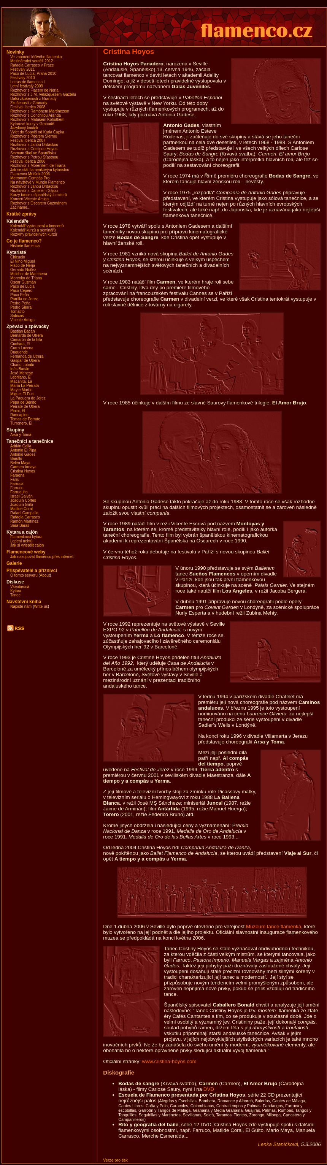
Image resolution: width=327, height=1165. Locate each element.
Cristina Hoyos (22, 471)
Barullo (16, 458)
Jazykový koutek (24, 128)
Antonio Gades (22, 454)
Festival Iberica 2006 (27, 161)
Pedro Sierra (21, 307)
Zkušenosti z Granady (28, 103)
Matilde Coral (21, 509)
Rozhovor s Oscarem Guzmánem (38, 203)
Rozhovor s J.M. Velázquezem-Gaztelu (43, 94)
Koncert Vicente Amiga (29, 199)
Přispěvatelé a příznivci (31, 570)
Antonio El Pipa (23, 450)
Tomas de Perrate (25, 419)
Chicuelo (17, 257)
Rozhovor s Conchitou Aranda (35, 115)
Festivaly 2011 (22, 69)
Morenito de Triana (26, 278)
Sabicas (17, 316)
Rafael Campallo (24, 513)
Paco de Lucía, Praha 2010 (33, 73)
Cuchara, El (20, 344)
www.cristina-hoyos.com (169, 1061)
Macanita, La (21, 381)
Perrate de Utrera (25, 406)
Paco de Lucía (22, 286)
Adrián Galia (20, 446)
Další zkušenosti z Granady (33, 99)
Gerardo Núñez (23, 270)
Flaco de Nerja (22, 265)
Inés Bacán (19, 369)
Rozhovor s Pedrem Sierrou (33, 136)
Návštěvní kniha (23, 601)
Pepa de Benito (23, 402)
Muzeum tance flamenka (273, 926)
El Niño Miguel (22, 261)
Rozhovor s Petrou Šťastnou (34, 157)
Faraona (17, 475)
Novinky (15, 52)
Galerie (14, 563)
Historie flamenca (25, 246)
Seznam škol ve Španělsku (33, 153)
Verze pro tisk (115, 1160)
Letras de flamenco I (27, 82)
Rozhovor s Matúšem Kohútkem (37, 119)
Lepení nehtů (21, 541)
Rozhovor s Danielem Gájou (34, 191)
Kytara (15, 591)
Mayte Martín (21, 390)
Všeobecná (19, 587)
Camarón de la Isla (26, 340)
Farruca (16, 484)
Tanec (15, 595)
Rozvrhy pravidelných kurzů (33, 234)
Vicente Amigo (22, 320)
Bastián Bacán (22, 331)
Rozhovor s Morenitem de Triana (37, 165)
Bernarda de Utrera (26, 335)
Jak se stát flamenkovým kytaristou (39, 170)
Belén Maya (20, 463)
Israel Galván (21, 496)
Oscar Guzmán (23, 282)
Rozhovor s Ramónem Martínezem (39, 111)
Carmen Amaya (23, 467)
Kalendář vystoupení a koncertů (37, 226)
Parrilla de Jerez (24, 299)
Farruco (16, 488)
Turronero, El (21, 423)
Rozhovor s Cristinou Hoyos (33, 149)
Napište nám (21, 606)
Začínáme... (20, 207)
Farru (14, 479)
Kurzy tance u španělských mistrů (38, 195)
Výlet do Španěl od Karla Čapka (37, 132)
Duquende (19, 352)
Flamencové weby (26, 552)
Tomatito (17, 311)
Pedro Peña (20, 303)
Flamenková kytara (26, 537)
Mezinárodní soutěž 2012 (31, 61)
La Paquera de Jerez (28, 398)
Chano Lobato (22, 365)
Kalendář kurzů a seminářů (33, 230)
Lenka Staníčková (278, 1144)
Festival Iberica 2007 (27, 140)
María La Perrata (24, 386)
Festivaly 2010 (22, 78)
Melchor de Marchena (28, 274)
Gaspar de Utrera (25, 360)
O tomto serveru (24, 575)
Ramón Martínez (24, 521)
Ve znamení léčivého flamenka (36, 57)
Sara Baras (19, 525)
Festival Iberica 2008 (27, 107)
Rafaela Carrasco (25, 517)
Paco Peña (19, 295)
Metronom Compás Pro (29, 178)
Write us (41, 606)
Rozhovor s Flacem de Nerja (34, 90)
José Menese (21, 373)
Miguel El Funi (22, 394)
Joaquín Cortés (23, 500)
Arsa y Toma (20, 435)
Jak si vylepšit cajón (27, 545)
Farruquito (19, 492)
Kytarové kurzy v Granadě (32, 124)
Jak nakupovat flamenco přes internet (41, 557)
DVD (208, 1089)
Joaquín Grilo (21, 504)
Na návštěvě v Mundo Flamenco (37, 182)
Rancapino (19, 415)
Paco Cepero (21, 290)
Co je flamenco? (24, 241)
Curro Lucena (21, 348)
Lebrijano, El (21, 377)
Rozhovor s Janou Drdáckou (34, 145)
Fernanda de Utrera (26, 356)
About (45, 575)
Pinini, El (17, 411)
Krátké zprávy (21, 214)
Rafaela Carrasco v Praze (32, 65)
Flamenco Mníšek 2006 (30, 174)
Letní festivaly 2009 (26, 86)
